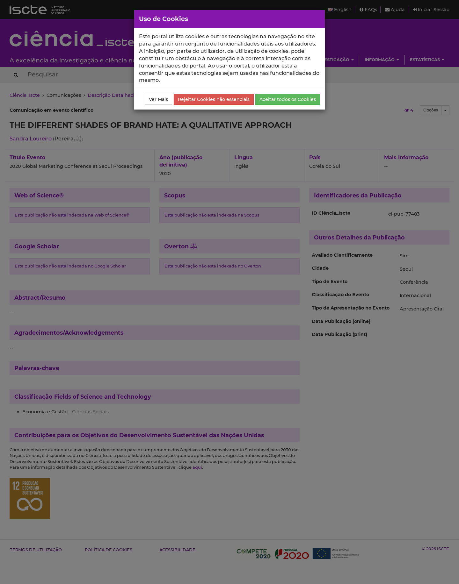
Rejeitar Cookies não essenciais (214, 99)
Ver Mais (158, 99)
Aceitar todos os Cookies (287, 99)
